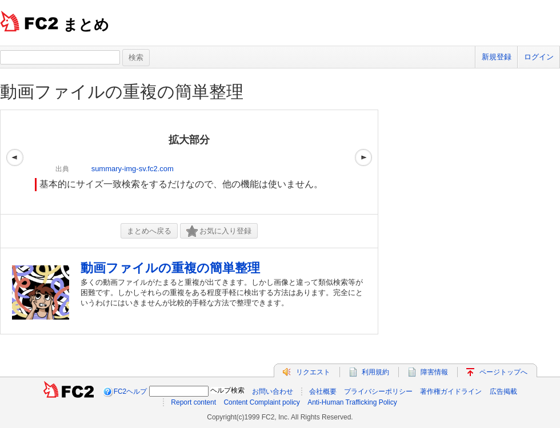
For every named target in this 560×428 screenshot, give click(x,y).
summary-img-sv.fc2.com (132, 168)
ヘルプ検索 (227, 390)
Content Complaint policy (261, 402)
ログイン (539, 57)
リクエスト (313, 372)
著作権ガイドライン (451, 391)
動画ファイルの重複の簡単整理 (121, 91)
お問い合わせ (272, 391)
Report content (193, 402)
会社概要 (323, 391)
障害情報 (434, 372)
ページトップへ (503, 372)
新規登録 (496, 57)
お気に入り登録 (218, 231)
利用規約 (375, 372)
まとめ (86, 24)
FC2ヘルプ (130, 391)
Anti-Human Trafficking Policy (352, 402)
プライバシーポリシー (378, 391)
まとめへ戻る (149, 231)
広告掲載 (503, 391)
